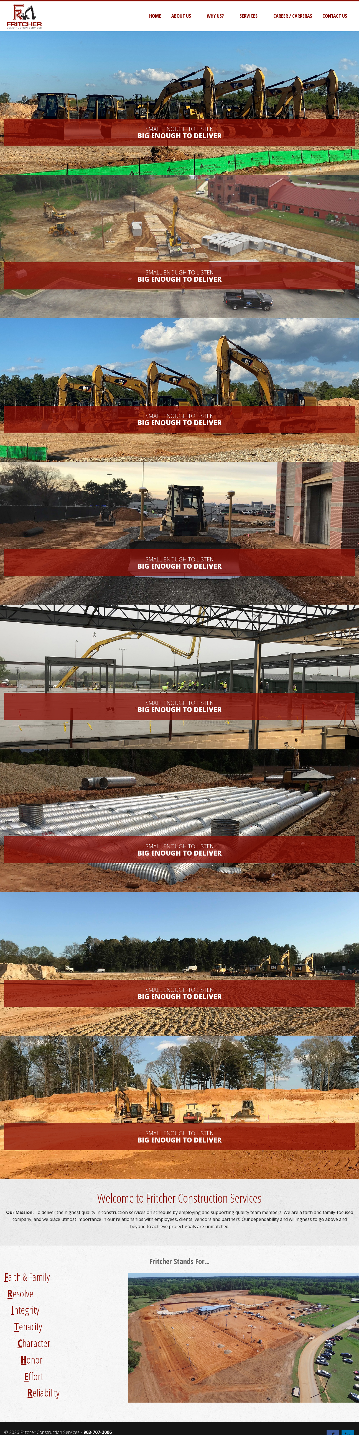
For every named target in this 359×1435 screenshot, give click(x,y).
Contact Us (334, 15)
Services (249, 15)
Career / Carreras (292, 15)
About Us (181, 15)
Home (155, 15)
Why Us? (215, 15)
